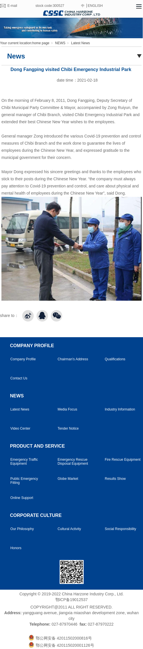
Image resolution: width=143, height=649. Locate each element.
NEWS (60, 43)
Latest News (80, 43)
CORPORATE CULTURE (36, 515)
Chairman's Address (73, 359)
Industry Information (120, 409)
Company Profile (23, 359)
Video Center (20, 428)
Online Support (21, 498)
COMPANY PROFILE (32, 345)
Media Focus (67, 409)
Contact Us (18, 378)
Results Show (115, 479)
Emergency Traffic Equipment (24, 462)
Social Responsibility (120, 529)
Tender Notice (68, 428)
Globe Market (68, 479)
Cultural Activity (69, 529)
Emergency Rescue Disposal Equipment (73, 462)
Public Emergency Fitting (24, 481)
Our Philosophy (22, 529)
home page (40, 43)
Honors (15, 548)
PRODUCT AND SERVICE (37, 446)
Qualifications (115, 359)
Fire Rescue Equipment (122, 460)
